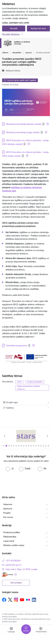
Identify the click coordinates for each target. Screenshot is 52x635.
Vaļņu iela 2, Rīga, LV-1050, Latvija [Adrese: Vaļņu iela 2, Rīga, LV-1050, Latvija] (21, 569)
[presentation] (26, 479)
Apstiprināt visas (38, 28)
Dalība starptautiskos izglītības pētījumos (28, 387)
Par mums (8, 517)
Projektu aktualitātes (35, 382)
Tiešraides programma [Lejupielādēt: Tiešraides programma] (16, 345)
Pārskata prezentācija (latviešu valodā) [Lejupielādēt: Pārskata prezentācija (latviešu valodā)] (23, 124)
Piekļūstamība (9, 536)
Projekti (6, 513)
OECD (19, 382)
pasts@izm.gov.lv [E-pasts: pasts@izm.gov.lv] (13, 565)
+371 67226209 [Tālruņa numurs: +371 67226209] (13, 560)
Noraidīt (13, 28)
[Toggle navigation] (26, 629)
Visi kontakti (16, 582)
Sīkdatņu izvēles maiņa (13, 545)
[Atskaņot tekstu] (13, 70)
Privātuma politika (11, 532)
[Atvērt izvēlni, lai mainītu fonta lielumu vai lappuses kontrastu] (41, 630)
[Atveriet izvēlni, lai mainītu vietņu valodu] (11, 630)
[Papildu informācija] (48, 124)
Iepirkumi (7, 508)
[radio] (9, 468)
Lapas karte (8, 541)
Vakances (7, 504)
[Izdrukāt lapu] (26, 402)
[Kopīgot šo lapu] (26, 407)
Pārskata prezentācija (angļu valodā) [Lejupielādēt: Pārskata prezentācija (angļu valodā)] (23, 132)
